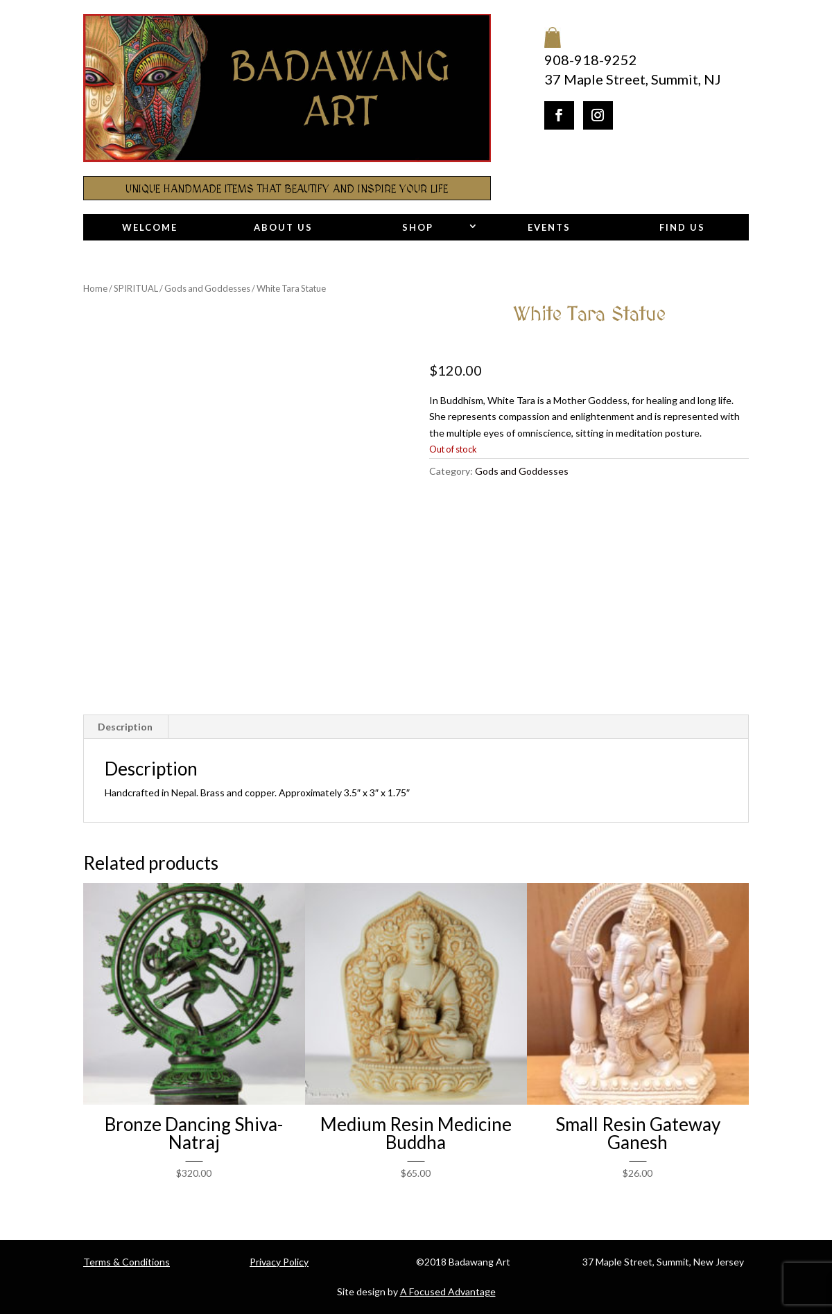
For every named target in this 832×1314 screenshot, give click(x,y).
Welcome (149, 227)
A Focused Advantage (448, 1291)
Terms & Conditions (126, 1262)
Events (549, 227)
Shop (417, 227)
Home (95, 288)
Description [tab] (125, 727)
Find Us (682, 227)
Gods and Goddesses (207, 288)
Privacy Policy (279, 1262)
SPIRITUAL (136, 288)
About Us (283, 227)
